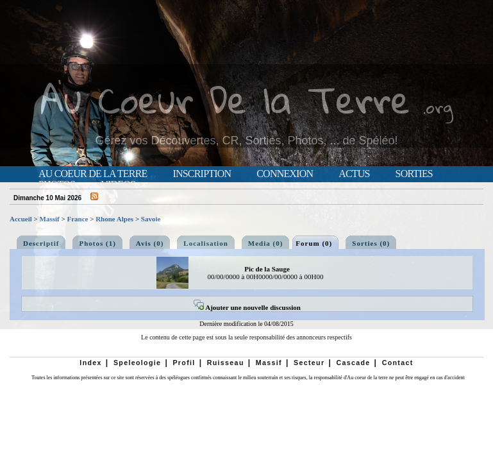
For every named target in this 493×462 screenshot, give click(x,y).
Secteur (309, 362)
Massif (50, 219)
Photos (56, 185)
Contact (398, 362)
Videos (118, 185)
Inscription (201, 174)
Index (90, 362)
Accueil (21, 219)
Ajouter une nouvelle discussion (247, 307)
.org (437, 107)
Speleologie (137, 362)
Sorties (414, 174)
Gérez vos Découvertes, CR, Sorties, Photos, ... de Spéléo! (246, 140)
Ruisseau (225, 362)
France (77, 219)
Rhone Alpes (114, 219)
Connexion (284, 174)
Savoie (151, 219)
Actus (353, 174)
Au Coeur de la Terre (92, 174)
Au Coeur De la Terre (225, 99)
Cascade (353, 362)
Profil (183, 362)
